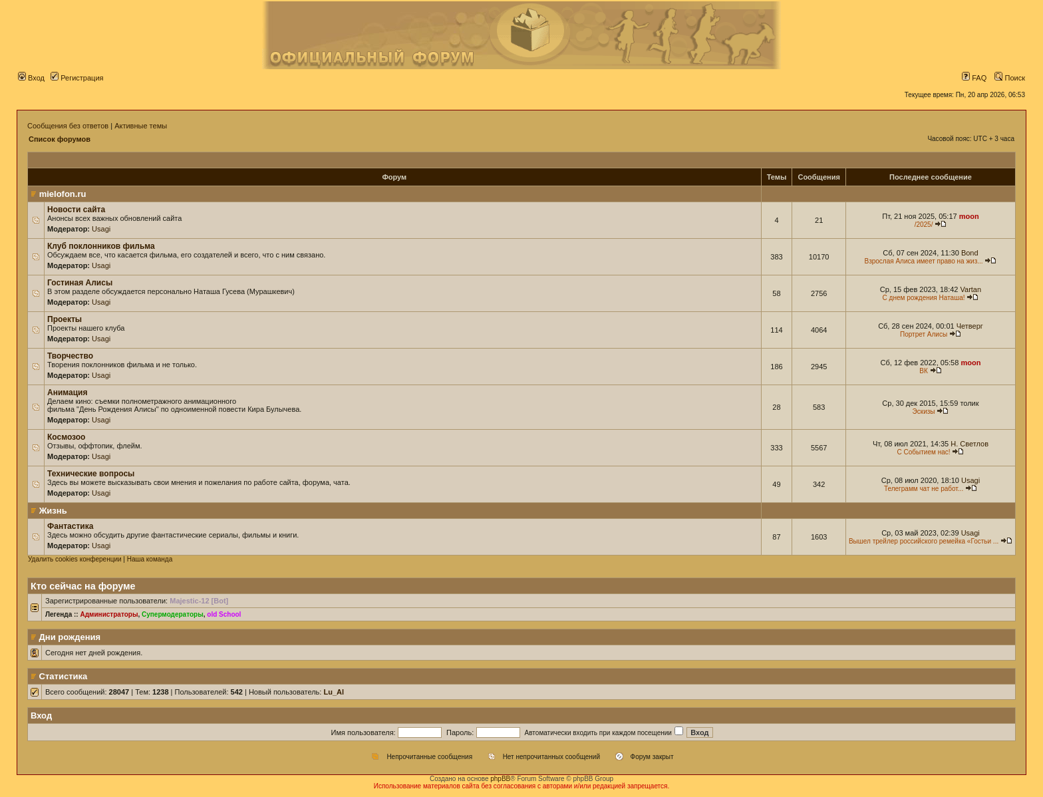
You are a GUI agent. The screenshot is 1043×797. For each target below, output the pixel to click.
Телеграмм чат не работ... (923, 488)
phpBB (500, 778)
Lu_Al (333, 692)
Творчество (70, 356)
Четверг (970, 326)
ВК (923, 371)
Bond (969, 253)
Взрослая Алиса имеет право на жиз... (923, 261)
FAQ (974, 78)
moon (969, 216)
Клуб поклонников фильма (101, 246)
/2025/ (924, 224)
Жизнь (53, 511)
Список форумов (59, 139)
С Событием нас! (924, 452)
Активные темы (140, 126)
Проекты (64, 319)
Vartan (971, 289)
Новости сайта (76, 209)
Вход (31, 78)
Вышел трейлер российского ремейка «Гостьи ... (923, 541)
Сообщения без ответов (67, 126)
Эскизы (924, 411)
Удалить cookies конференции (75, 559)
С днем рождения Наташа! (924, 297)
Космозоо (66, 437)
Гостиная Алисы (79, 282)
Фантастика (70, 526)
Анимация (67, 392)
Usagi (101, 229)
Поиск (1009, 78)
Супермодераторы (173, 614)
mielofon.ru (62, 194)
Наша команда (150, 559)
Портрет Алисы (923, 334)
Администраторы (109, 614)
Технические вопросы (90, 473)
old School (224, 614)
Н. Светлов (969, 444)
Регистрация (77, 78)
